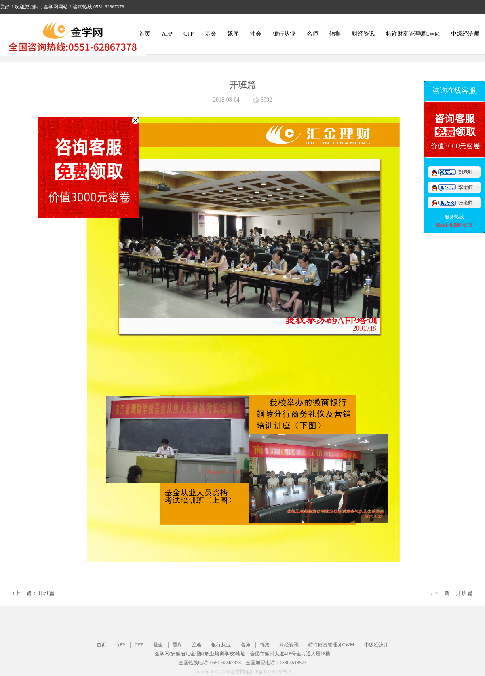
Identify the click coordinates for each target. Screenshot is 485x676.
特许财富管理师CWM (413, 34)
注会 (255, 34)
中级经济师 (465, 34)
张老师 (452, 203)
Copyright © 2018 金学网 (220, 671)
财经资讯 (363, 34)
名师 (312, 34)
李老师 (452, 187)
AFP (167, 34)
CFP (188, 34)
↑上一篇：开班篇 (33, 593)
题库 (233, 34)
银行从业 (284, 34)
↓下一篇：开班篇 (451, 593)
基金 (210, 34)
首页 (144, 34)
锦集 (335, 34)
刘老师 (452, 172)
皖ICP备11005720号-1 (268, 671)
